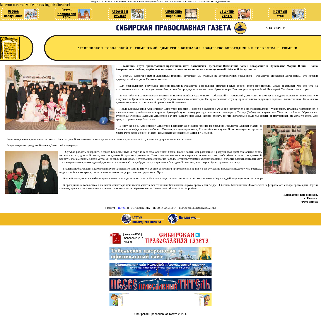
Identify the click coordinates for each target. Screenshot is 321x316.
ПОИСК (122, 208)
